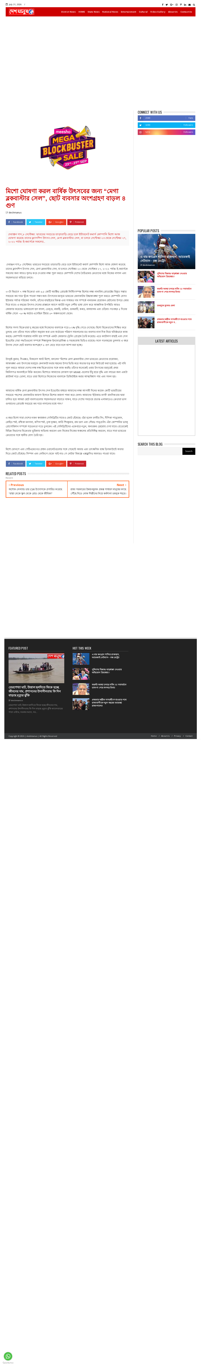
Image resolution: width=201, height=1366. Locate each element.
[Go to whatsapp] (8, 1356)
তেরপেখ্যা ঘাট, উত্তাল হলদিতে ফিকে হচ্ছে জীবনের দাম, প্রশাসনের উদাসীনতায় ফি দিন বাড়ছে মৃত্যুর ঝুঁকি (35, 691)
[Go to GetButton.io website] (8, 1363)
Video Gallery (157, 12)
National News (110, 12)
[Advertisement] (40, 63)
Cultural (143, 12)
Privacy (177, 736)
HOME (81, 12)
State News (94, 12)
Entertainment (128, 12)
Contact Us (186, 12)
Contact (188, 736)
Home (154, 736)
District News (68, 12)
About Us (173, 12)
